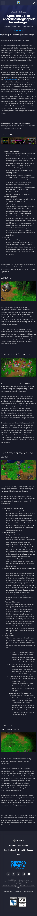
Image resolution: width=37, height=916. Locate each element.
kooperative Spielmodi (11, 79)
